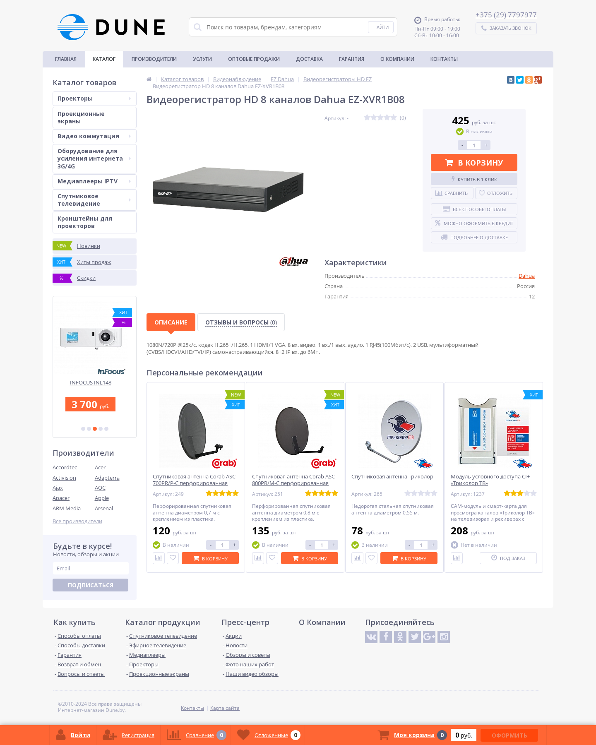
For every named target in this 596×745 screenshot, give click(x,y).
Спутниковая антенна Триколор (392, 476)
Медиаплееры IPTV (94, 181)
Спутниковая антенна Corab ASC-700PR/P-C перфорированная (195, 480)
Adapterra (107, 477)
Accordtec (65, 467)
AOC (100, 487)
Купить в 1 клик (474, 179)
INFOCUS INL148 (94, 382)
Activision (64, 477)
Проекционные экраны (81, 117)
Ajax (58, 487)
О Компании (397, 58)
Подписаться (90, 585)
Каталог (104, 58)
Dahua (527, 275)
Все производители (77, 521)
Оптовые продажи (254, 58)
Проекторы (94, 98)
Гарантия (351, 58)
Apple (102, 498)
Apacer (61, 498)
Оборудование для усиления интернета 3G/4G (94, 158)
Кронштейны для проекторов (85, 222)
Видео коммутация (94, 136)
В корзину (474, 163)
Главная (66, 58)
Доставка (309, 58)
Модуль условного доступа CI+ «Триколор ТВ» (490, 480)
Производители (154, 58)
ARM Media (67, 508)
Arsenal (104, 508)
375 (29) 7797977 (508, 14)
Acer (100, 467)
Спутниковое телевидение (94, 199)
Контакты (444, 58)
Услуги (202, 58)
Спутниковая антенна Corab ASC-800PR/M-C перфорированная (294, 480)
